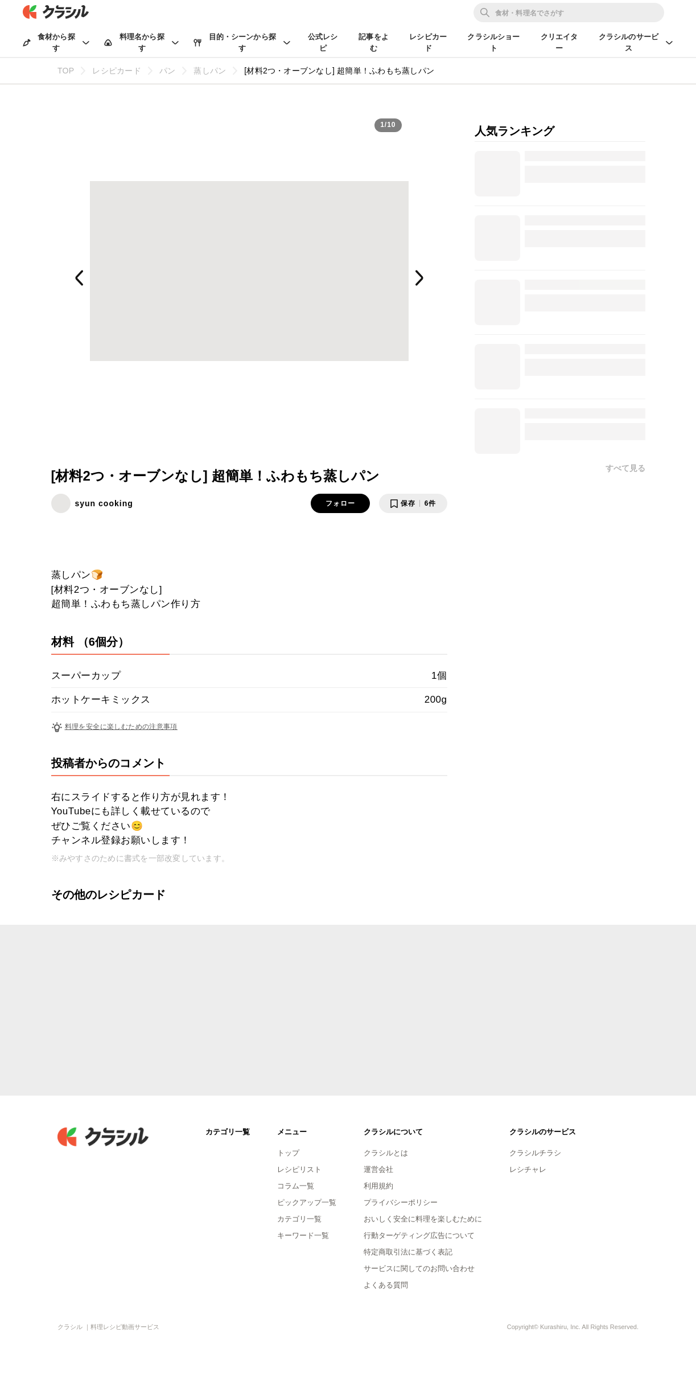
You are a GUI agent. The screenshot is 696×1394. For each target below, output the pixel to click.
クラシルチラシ (535, 1153)
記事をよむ (374, 42)
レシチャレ (527, 1169)
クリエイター (559, 42)
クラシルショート (493, 42)
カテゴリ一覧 (299, 1219)
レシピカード (428, 42)
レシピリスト (299, 1169)
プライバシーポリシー (401, 1202)
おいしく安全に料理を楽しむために (423, 1219)
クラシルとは (386, 1153)
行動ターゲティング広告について (419, 1235)
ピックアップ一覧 (306, 1202)
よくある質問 (386, 1285)
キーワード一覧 (303, 1235)
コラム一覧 (295, 1186)
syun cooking (104, 503)
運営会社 (378, 1169)
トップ (288, 1153)
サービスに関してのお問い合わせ (419, 1268)
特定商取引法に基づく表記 (408, 1252)
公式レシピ (323, 42)
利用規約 (378, 1186)
